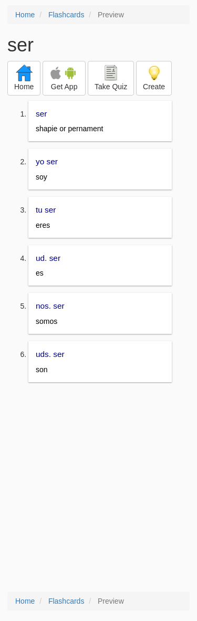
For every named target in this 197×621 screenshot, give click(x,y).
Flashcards (66, 14)
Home (25, 14)
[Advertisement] (98, 488)
